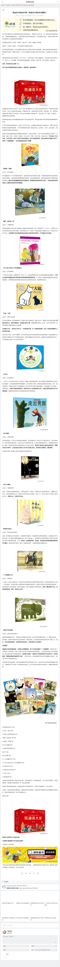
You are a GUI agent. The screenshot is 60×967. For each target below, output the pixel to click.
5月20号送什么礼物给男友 (22, 918)
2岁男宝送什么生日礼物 (50, 918)
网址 (5, 949)
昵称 (5, 946)
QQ (32, 949)
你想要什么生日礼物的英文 (22, 903)
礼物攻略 (8, 5)
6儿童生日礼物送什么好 (8, 903)
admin (11, 885)
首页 (3, 5)
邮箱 (33, 946)
